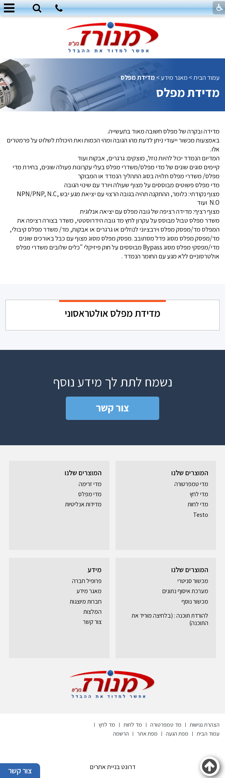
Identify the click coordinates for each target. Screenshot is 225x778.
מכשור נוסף (194, 601)
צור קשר (112, 407)
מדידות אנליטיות (83, 504)
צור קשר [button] (20, 771)
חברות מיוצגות (86, 601)
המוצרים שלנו (189, 472)
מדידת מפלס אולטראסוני (112, 313)
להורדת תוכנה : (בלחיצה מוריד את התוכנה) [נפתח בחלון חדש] (170, 619)
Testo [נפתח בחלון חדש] (200, 515)
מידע (95, 569)
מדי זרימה (90, 484)
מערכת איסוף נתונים (185, 591)
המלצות (92, 612)
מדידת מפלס (188, 92)
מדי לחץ (199, 494)
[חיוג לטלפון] (59, 9)
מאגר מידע (174, 77)
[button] (37, 9)
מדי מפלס (90, 494)
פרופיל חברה (87, 581)
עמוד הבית (206, 77)
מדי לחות (198, 504)
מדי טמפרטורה (191, 484)
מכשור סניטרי (193, 581)
